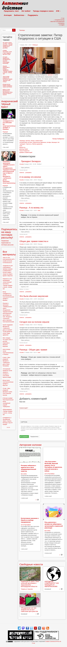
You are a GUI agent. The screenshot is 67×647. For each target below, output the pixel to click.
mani (39, 210)
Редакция (35, 45)
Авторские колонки (30, 444)
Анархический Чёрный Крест (9, 104)
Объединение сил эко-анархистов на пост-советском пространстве (29, 609)
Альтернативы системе (25, 142)
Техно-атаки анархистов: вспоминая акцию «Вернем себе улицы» (7, 79)
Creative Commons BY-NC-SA (53, 641)
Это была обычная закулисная (33, 296)
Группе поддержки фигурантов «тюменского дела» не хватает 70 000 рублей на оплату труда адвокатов (8, 330)
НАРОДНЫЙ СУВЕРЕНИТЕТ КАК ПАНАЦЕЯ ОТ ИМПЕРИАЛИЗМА (52, 584)
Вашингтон (22, 147)
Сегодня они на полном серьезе (34, 322)
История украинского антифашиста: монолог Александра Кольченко (6, 60)
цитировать (28, 172)
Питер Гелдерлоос (24, 150)
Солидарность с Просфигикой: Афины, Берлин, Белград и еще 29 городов (7, 421)
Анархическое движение (39, 142)
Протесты (28, 144)
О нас (33, 643)
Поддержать (33, 15)
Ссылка (21, 164)
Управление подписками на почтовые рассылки (7, 243)
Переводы (22, 30)
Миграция (54, 142)
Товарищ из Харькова (27, 589)
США (20, 145)
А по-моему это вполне (30, 177)
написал (50, 75)
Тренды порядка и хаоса (43, 11)
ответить (21, 172)
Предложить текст (11, 11)
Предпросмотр (34, 436)
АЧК (58, 11)
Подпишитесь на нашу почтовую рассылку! (9, 233)
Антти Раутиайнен (49, 473)
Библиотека (19, 15)
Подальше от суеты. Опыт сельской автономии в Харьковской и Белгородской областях (30, 584)
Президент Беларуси (30, 161)
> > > (8, 427)
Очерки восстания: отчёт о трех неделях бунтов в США (7, 52)
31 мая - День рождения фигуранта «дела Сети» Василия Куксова (7, 392)
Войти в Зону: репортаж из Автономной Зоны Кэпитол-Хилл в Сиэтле (7, 92)
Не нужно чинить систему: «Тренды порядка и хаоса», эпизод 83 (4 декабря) (8, 45)
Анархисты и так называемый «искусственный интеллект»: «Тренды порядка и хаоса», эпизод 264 (7, 283)
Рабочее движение (37, 144)
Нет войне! (26, 11)
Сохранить (24, 436)
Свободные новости (31, 564)
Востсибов (24, 474)
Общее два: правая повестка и (33, 241)
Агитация (8, 15)
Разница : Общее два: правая (33, 350)
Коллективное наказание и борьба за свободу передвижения (30, 520)
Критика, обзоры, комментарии (34, 140)
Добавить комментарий (25, 152)
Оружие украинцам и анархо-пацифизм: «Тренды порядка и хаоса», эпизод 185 (7, 69)
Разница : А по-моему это (31, 208)
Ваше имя (22, 401)
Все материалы (9, 253)
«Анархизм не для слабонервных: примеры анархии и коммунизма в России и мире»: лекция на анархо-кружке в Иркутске (8, 270)
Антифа (49, 142)
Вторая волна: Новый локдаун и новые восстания (7, 86)
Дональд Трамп (23, 149)
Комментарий (23, 408)
